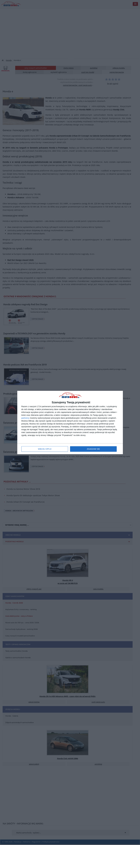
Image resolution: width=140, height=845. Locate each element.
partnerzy (25, 418)
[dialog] (70, 422)
